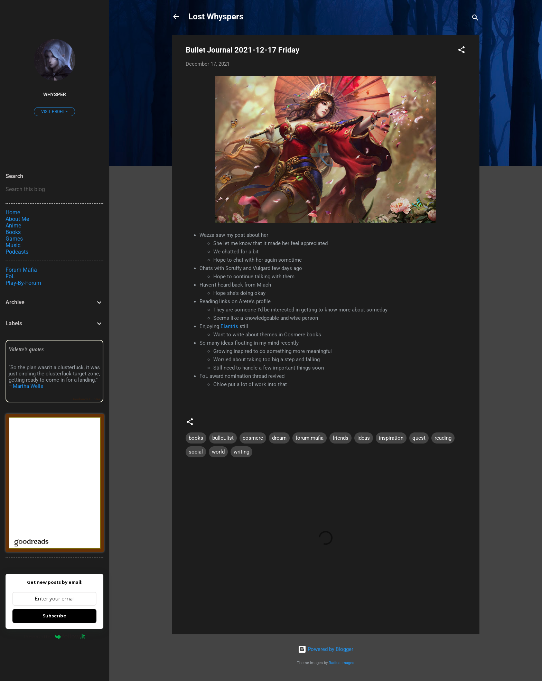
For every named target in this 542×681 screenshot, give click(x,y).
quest (419, 438)
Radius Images (341, 663)
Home (13, 212)
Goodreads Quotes (86, 399)
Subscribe (54, 615)
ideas (363, 438)
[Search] (475, 18)
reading (442, 438)
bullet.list (223, 438)
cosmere (253, 438)
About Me (17, 219)
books (196, 438)
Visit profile (54, 111)
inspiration (391, 438)
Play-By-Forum (23, 283)
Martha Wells (28, 386)
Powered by (54, 636)
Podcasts (17, 252)
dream (279, 438)
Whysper (54, 94)
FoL (10, 276)
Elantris (229, 326)
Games (14, 238)
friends (340, 438)
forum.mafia (310, 438)
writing (241, 452)
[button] (461, 51)
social (196, 452)
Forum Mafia (21, 270)
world (218, 452)
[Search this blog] (54, 189)
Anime (13, 225)
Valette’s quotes (26, 349)
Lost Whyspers (215, 16)
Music (13, 245)
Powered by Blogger (325, 649)
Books (13, 232)
